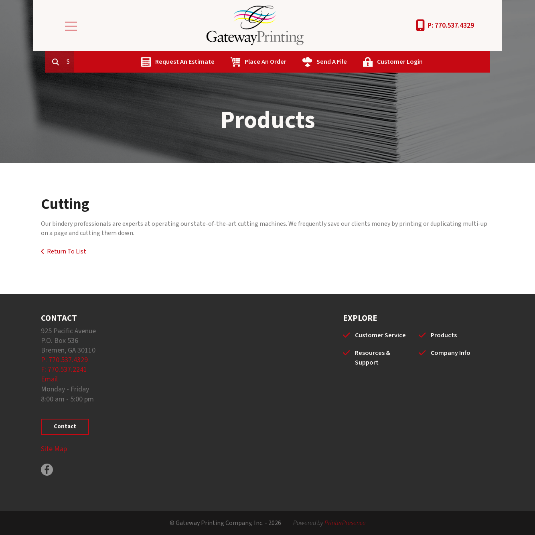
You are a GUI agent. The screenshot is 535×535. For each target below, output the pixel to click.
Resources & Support (372, 358)
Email (49, 379)
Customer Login (436, 61)
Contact (65, 426)
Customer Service (380, 335)
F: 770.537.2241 (64, 370)
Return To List (66, 251)
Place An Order (302, 61)
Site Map (54, 449)
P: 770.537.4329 (451, 25)
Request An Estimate (221, 61)
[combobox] (107, 62)
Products (444, 335)
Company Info (450, 353)
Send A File (368, 61)
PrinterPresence (345, 523)
